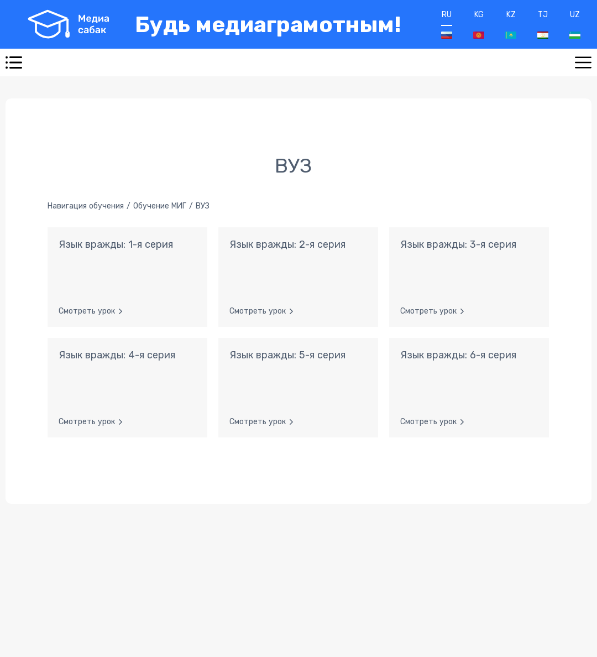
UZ (574, 24)
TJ (542, 24)
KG (478, 24)
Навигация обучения (86, 206)
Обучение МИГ (159, 206)
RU (446, 24)
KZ (510, 24)
